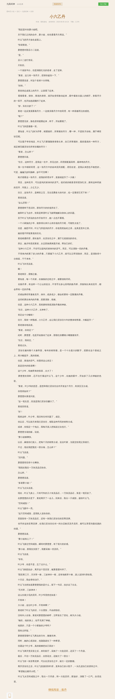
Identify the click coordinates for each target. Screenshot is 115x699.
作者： (38, 22)
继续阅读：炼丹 (57, 689)
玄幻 (18, 11)
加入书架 (103, 4)
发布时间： (52, 22)
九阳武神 (25, 11)
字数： (73, 22)
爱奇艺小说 (10, 11)
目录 (32, 11)
